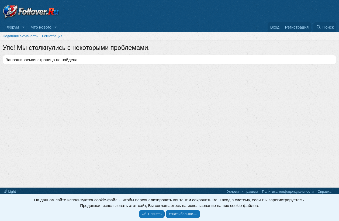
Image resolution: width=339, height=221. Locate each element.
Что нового (41, 27)
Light (10, 191)
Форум (13, 27)
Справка (324, 191)
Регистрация (52, 36)
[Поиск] (324, 27)
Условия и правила (242, 191)
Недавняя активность (20, 36)
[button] (23, 27)
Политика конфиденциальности (288, 191)
